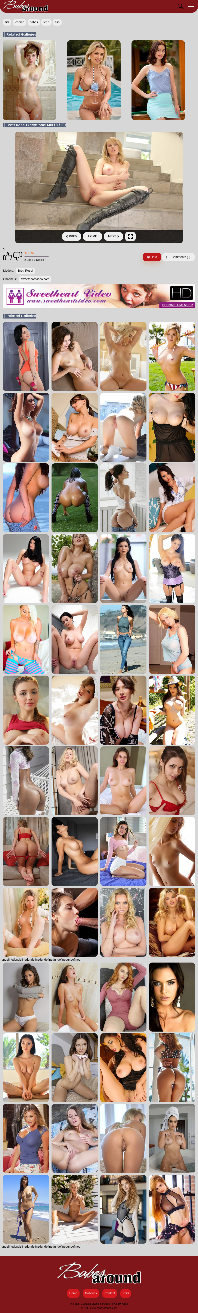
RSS (126, 1293)
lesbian (19, 22)
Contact (110, 1293)
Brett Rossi (25, 270)
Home (92, 236)
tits (7, 22)
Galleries (91, 1293)
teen (46, 22)
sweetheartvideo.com (35, 279)
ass (57, 22)
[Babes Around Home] (25, 6)
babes (34, 22)
